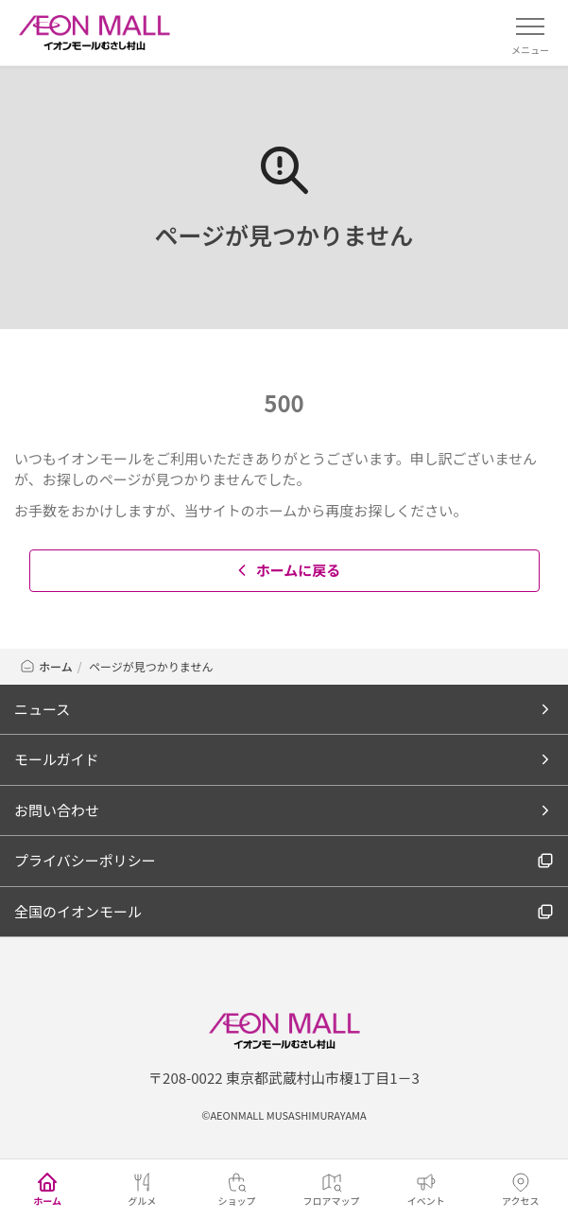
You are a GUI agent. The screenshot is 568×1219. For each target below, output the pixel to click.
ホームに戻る (286, 570)
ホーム (46, 666)
